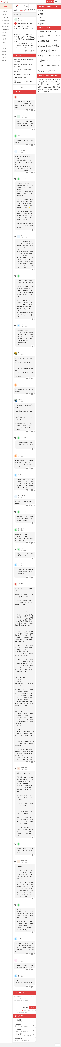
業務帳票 (4, 42)
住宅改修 (4, 51)
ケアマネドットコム (5, 2)
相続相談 (4, 60)
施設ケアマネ (5, 32)
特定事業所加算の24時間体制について (24, 74)
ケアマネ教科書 (5, 29)
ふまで (20, 564)
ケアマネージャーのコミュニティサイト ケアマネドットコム (49, 83)
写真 (26, 1007)
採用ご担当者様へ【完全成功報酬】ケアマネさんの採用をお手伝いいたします (49, 45)
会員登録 (50, 1)
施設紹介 (4, 54)
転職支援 (4, 14)
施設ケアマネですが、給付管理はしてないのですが (24, 81)
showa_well (21, 583)
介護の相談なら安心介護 (44, 79)
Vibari (19, 135)
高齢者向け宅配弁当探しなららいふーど (49, 88)
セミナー (4, 45)
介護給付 (40, 17)
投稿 (32, 1007)
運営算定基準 (5, 11)
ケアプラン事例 (5, 26)
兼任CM (20, 455)
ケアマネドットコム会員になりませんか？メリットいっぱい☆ (48, 65)
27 (32, 51)
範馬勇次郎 (21, 529)
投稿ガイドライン (18, 1010)
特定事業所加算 (5, 20)
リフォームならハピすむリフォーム (48, 85)
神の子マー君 (21, 495)
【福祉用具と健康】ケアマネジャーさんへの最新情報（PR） (49, 60)
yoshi (19, 474)
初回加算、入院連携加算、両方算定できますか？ (24, 65)
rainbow (20, 938)
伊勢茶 (20, 399)
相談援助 (4, 36)
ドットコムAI (5, 17)
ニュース (32, 6)
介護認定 (40, 14)
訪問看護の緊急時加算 (20, 77)
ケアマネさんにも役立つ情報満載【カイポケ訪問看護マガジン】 (49, 50)
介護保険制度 (30, 9)
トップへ (57, 1045)
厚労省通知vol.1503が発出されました (48, 31)
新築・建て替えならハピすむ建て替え (49, 87)
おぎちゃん (21, 975)
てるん (20, 959)
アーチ (20, 384)
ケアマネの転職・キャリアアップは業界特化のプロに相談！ (49, 40)
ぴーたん (20, 18)
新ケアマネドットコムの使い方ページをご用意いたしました (49, 70)
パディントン (21, 150)
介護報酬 (40, 10)
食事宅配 (4, 48)
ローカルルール (42, 20)
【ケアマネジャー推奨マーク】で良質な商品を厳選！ (49, 35)
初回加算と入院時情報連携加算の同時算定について (24, 60)
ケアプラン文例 (5, 23)
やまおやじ (21, 352)
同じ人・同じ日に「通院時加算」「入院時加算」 (24, 70)
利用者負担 (41, 24)
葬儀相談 (4, 57)
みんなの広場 (24, 6)
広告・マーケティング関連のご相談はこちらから (49, 55)
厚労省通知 (4, 39)
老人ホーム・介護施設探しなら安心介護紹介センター (49, 81)
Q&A (17, 6)
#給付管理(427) (19, 87)
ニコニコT (21, 96)
